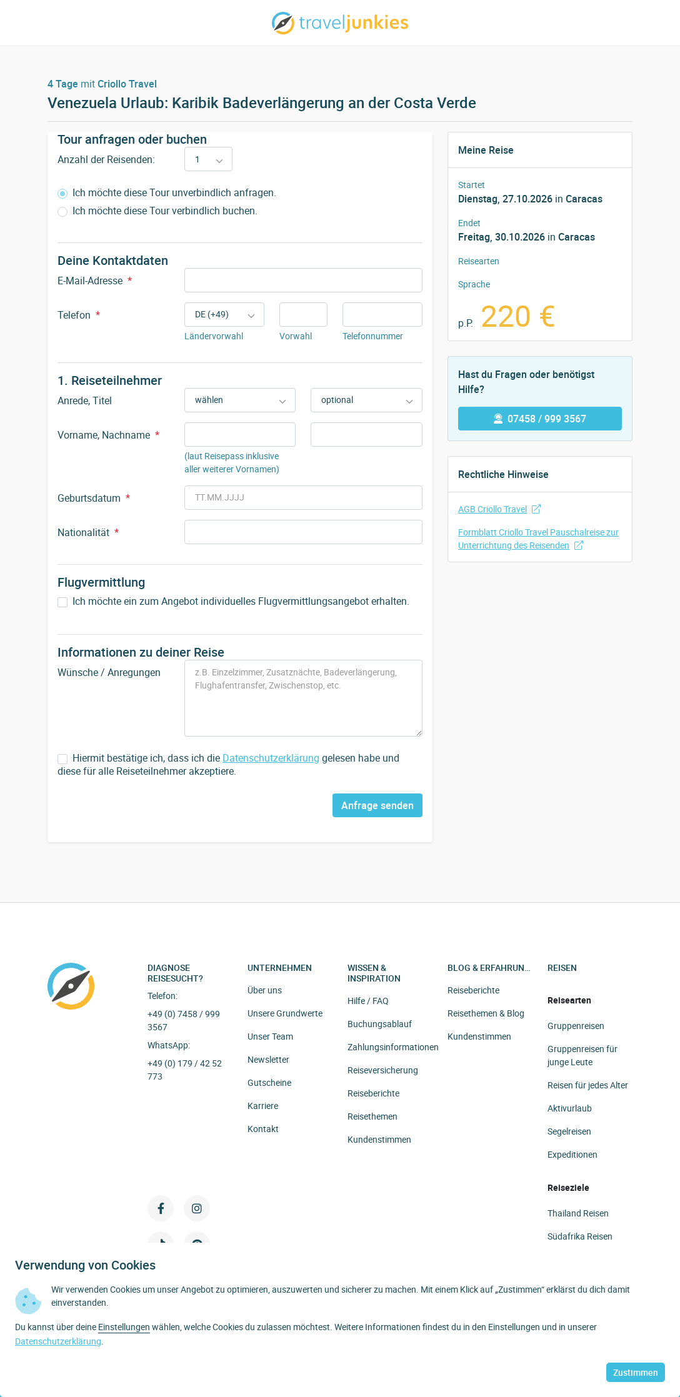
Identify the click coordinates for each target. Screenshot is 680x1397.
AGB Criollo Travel (499, 509)
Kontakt (263, 1129)
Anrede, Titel (85, 400)
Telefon (79, 315)
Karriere (263, 1105)
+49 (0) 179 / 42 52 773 (185, 1069)
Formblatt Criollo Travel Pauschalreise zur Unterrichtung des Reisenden (538, 538)
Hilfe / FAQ (368, 1001)
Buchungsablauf (380, 1024)
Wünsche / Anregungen (109, 672)
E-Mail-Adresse (95, 280)
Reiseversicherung (383, 1070)
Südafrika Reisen (580, 1236)
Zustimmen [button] (635, 1372)
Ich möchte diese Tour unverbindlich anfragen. (167, 192)
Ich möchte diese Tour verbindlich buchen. (158, 210)
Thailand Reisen (578, 1213)
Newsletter (268, 1059)
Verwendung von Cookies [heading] (85, 1265)
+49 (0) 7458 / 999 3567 (184, 1020)
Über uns (265, 990)
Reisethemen (373, 1116)
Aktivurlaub (570, 1108)
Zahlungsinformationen (393, 1047)
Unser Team (270, 1036)
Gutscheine (269, 1082)
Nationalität (88, 532)
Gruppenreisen (576, 1026)
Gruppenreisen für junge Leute (583, 1055)
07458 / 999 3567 (540, 418)
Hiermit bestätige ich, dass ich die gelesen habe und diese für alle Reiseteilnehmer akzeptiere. (228, 765)
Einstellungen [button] (124, 1327)
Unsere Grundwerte (285, 1013)
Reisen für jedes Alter (588, 1085)
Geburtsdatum (94, 498)
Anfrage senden (377, 805)
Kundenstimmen (379, 1139)
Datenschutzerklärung (270, 758)
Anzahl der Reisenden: (106, 159)
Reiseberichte (373, 1093)
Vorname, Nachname (108, 435)
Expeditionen (573, 1154)
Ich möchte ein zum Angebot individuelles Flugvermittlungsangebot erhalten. (233, 601)
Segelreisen (569, 1131)
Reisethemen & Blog (486, 1013)
